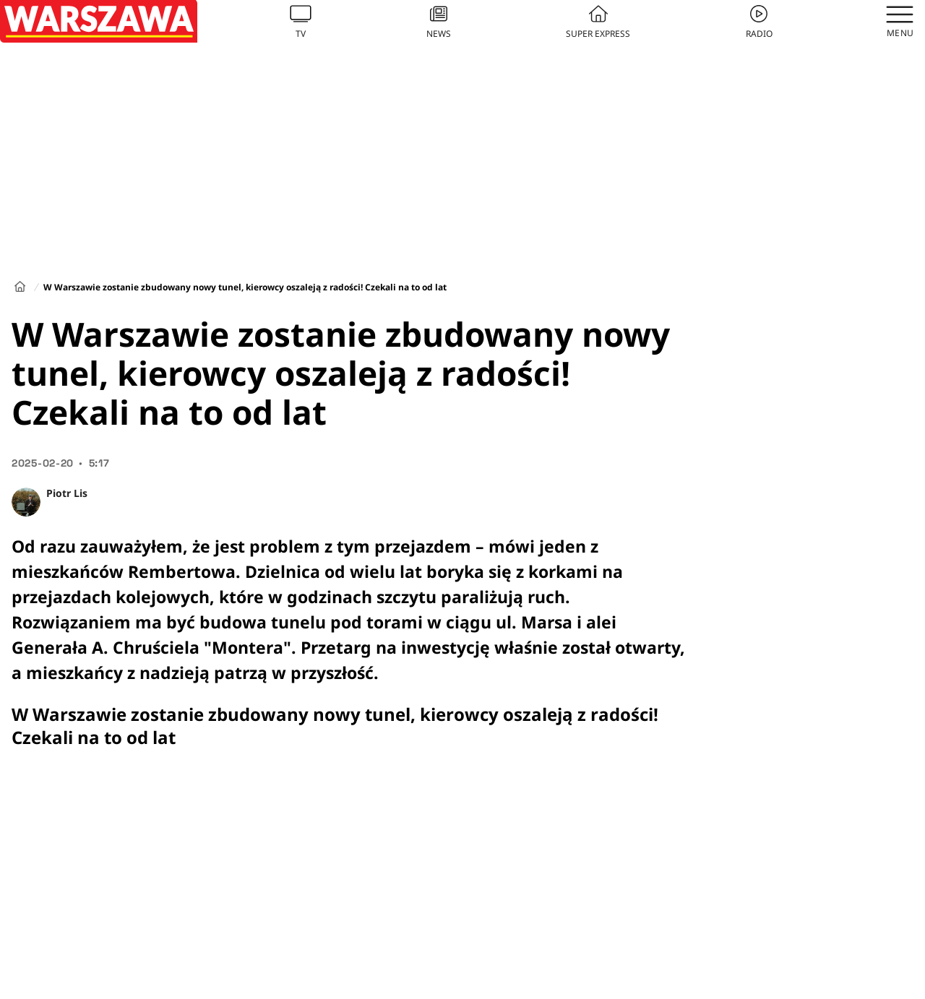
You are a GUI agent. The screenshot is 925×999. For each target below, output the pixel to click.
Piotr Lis (66, 493)
